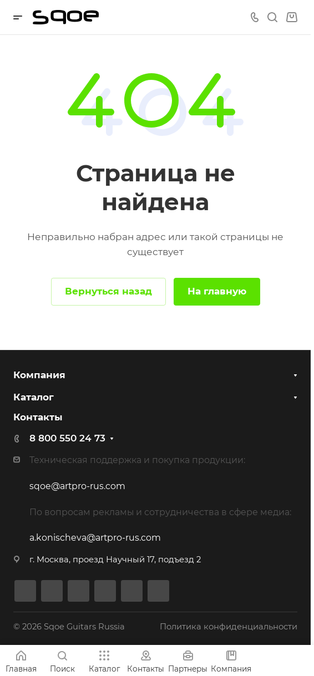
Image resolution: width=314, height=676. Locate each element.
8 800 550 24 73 (67, 438)
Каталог (33, 397)
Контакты (38, 417)
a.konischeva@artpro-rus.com (95, 537)
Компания (39, 374)
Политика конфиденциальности (228, 627)
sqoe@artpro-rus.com (77, 486)
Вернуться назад (108, 291)
